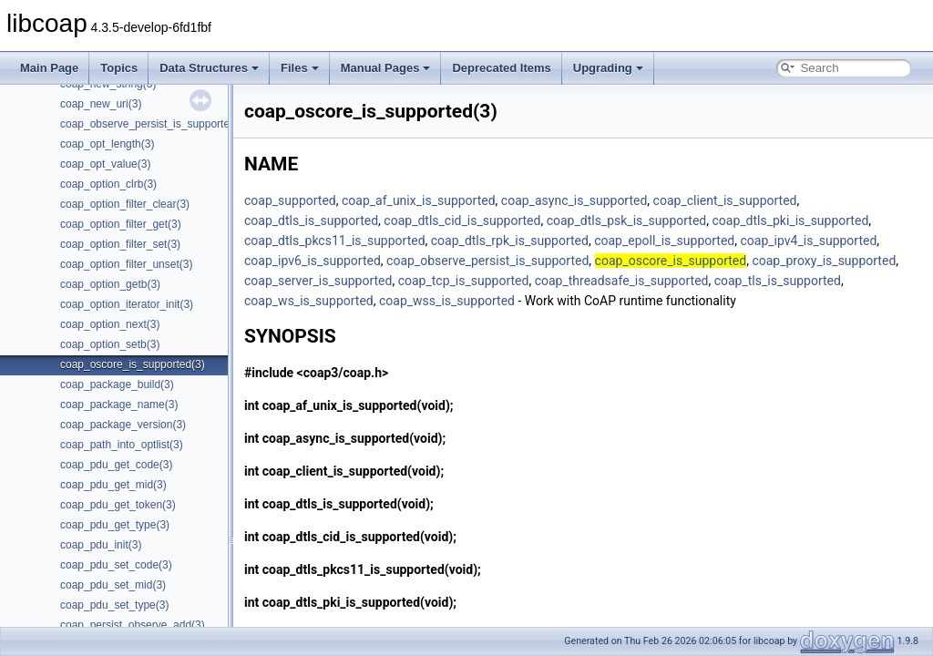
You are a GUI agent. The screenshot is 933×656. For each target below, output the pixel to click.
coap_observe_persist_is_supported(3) (154, 124)
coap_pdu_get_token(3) (118, 504)
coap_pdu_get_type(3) (114, 524)
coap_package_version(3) (123, 424)
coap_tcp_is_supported (463, 280)
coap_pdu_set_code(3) (116, 565)
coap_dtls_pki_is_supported (790, 220)
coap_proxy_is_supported (824, 260)
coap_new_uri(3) (100, 103)
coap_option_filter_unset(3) (126, 264)
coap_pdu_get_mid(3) (113, 484)
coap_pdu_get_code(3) (116, 464)
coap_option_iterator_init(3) (126, 304)
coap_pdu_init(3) (100, 544)
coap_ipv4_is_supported (808, 240)
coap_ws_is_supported (309, 300)
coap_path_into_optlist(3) (121, 444)
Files (300, 68)
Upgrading (608, 68)
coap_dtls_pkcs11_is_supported (334, 240)
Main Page (49, 68)
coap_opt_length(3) (107, 144)
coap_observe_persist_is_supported (487, 260)
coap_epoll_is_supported (664, 240)
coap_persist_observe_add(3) (132, 625)
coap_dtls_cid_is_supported (462, 220)
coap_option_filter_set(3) (120, 244)
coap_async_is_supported (574, 200)
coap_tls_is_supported (777, 280)
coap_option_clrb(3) (108, 184)
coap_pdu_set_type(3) (114, 605)
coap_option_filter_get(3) (120, 224)
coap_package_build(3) (117, 384)
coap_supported (290, 200)
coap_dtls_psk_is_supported (627, 220)
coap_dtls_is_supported (311, 220)
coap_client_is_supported (725, 200)
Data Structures (209, 68)
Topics (119, 68)
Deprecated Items (501, 68)
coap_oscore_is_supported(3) (132, 364)
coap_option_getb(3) (110, 284)
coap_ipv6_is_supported (312, 260)
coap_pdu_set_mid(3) (113, 585)
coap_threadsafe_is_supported (622, 280)
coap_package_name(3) (119, 404)
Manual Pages (386, 68)
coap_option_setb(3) (109, 344)
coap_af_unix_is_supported (419, 200)
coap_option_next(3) (109, 324)
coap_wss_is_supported (447, 300)
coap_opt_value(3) (105, 164)
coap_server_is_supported (318, 280)
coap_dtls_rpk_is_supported (510, 240)
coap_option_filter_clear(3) (125, 204)
